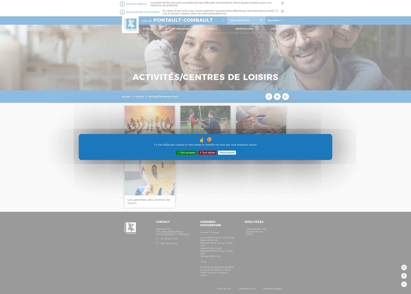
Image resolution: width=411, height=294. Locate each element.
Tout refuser (207, 152)
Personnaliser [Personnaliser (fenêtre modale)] (227, 152)
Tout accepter (186, 152)
